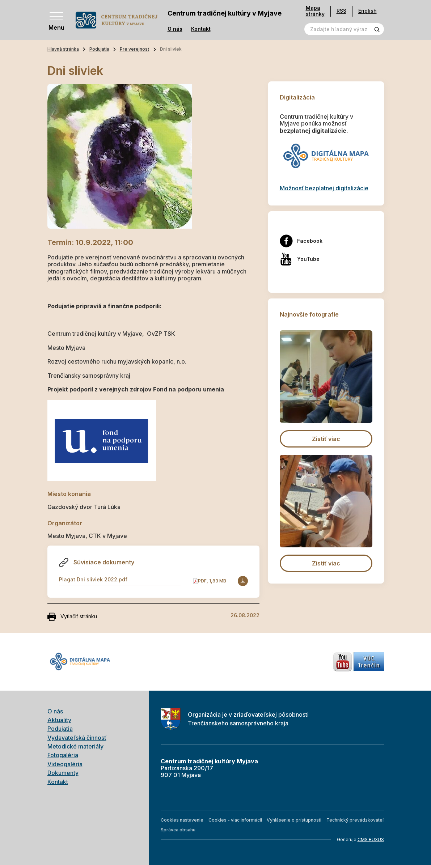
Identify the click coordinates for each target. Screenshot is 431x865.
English (367, 11)
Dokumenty (63, 772)
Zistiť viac (326, 438)
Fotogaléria (62, 755)
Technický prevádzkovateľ (355, 820)
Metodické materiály (75, 746)
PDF (202, 581)
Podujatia (99, 49)
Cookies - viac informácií (235, 820)
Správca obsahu (178, 829)
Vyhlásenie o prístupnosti (294, 820)
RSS (341, 11)
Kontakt (201, 29)
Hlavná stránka (63, 49)
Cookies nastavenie (182, 820)
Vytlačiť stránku (72, 616)
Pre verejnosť (134, 49)
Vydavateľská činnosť (76, 737)
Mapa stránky (315, 11)
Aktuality (59, 720)
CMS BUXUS (371, 839)
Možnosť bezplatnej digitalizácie (324, 188)
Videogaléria (65, 764)
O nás (175, 29)
